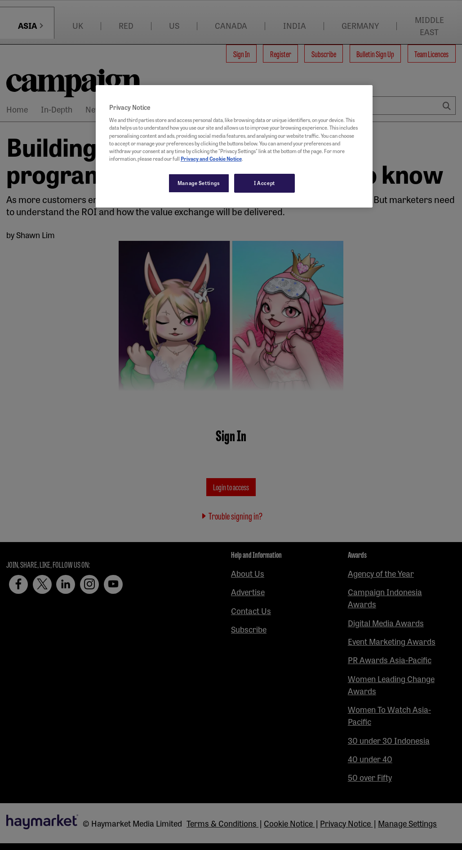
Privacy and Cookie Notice (211, 158)
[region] (234, 146)
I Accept (264, 182)
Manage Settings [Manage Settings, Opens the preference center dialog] (199, 182)
